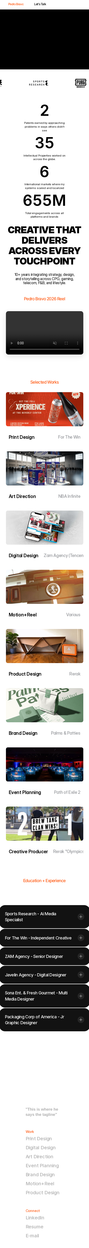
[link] (44, 705)
